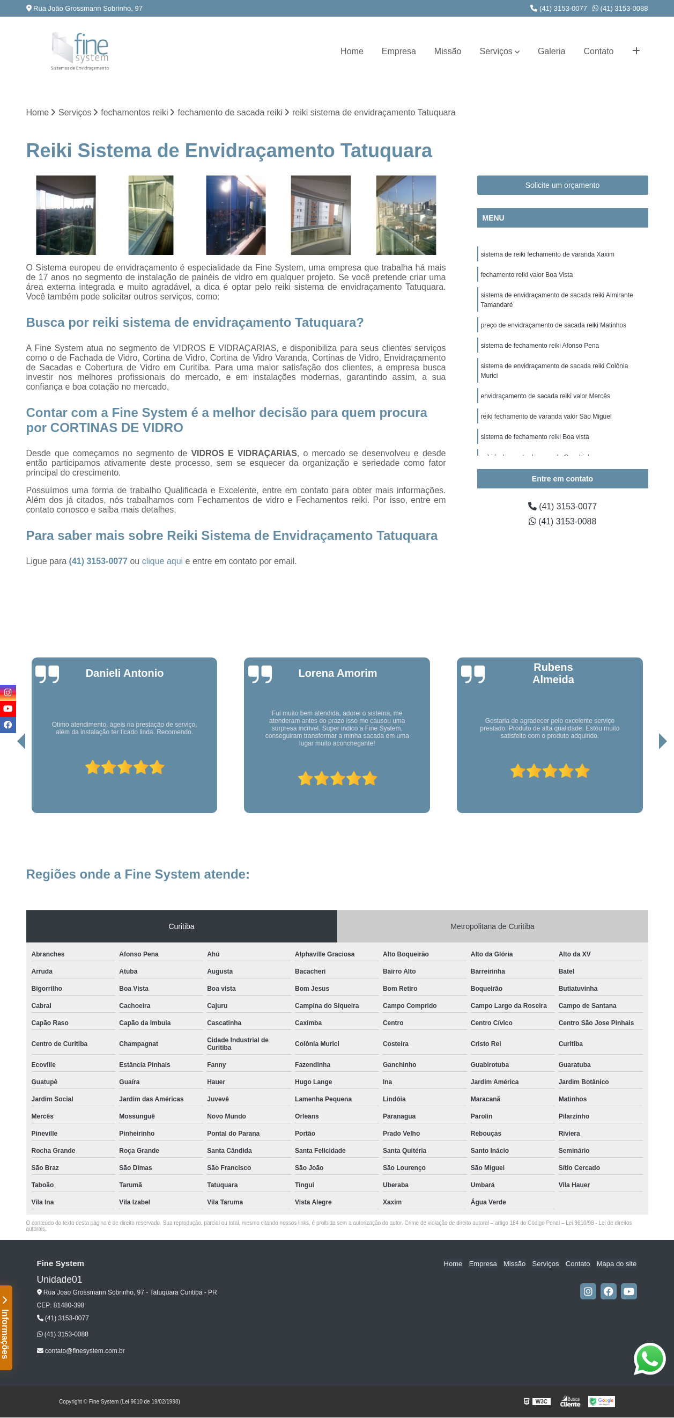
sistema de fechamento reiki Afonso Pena (540, 345)
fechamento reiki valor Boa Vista (527, 275)
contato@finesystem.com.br (81, 1351)
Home (352, 51)
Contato (598, 51)
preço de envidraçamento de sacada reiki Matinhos (554, 325)
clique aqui (162, 561)
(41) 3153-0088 (620, 8)
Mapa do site (617, 1264)
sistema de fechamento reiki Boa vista (535, 437)
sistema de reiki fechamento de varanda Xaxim (547, 254)
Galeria (552, 51)
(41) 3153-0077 (558, 8)
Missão (448, 51)
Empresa (399, 51)
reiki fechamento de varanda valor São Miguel (546, 416)
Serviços (496, 51)
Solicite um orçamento (562, 185)
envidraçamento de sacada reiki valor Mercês (545, 396)
